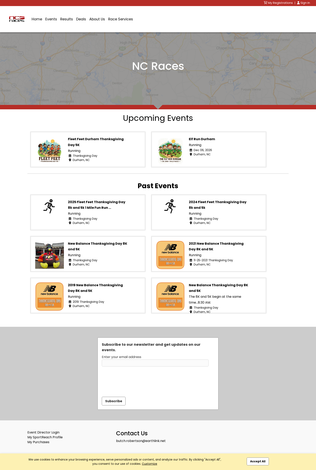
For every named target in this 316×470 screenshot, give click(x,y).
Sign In (303, 3)
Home (37, 19)
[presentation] (132, 379)
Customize (149, 464)
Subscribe (113, 401)
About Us (97, 19)
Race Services (120, 19)
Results (66, 19)
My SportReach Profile (45, 437)
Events (51, 19)
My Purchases (38, 442)
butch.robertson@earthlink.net (141, 441)
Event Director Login (43, 432)
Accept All (257, 461)
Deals (81, 19)
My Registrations (279, 3)
